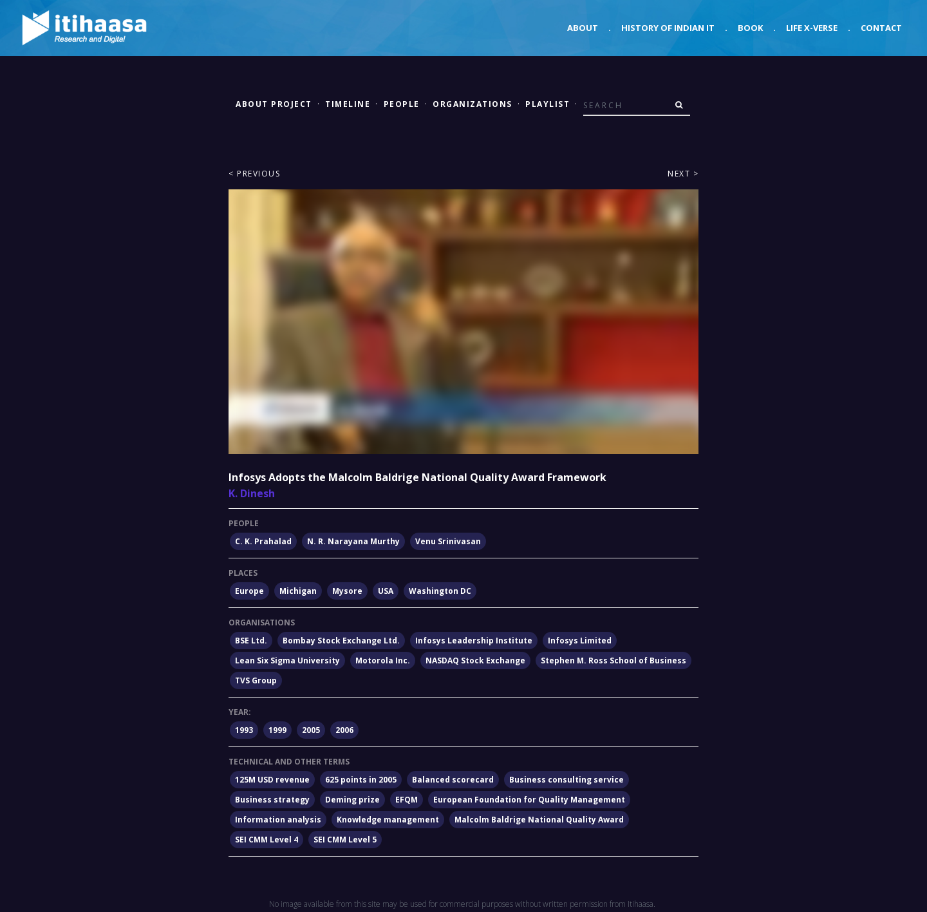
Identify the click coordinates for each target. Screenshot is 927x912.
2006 (344, 730)
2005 (311, 730)
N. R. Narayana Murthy (353, 541)
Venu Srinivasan (448, 541)
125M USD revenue (272, 779)
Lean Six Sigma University (287, 660)
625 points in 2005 (361, 779)
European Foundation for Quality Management (529, 799)
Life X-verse (812, 27)
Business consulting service (566, 779)
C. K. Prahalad (263, 541)
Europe (249, 590)
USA (385, 590)
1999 (277, 730)
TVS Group (256, 680)
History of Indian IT (668, 27)
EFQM (406, 799)
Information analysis (278, 819)
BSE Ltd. (251, 640)
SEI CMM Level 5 (345, 839)
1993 (244, 730)
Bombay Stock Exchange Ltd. (341, 640)
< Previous (254, 173)
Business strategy (272, 799)
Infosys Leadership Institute (473, 640)
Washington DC (440, 590)
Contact (881, 27)
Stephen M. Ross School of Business (613, 660)
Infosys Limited (580, 640)
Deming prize (352, 799)
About (582, 27)
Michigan (298, 590)
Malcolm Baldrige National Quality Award (539, 819)
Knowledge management (388, 819)
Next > (683, 173)
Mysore (347, 590)
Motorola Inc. (382, 660)
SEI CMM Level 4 (266, 839)
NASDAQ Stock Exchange (475, 660)
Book (750, 27)
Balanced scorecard (453, 779)
